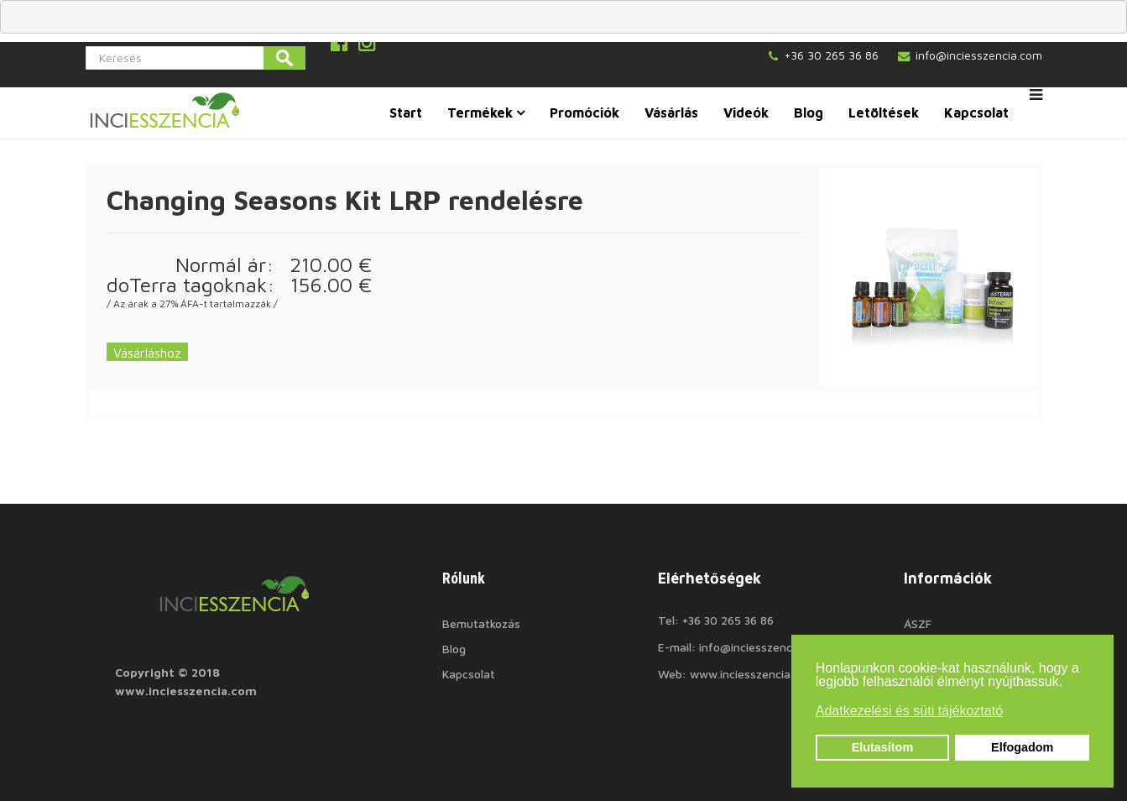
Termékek (480, 112)
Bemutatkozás (481, 623)
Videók (746, 112)
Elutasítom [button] (883, 747)
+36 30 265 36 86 (831, 55)
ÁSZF (917, 623)
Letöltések (883, 112)
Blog (808, 112)
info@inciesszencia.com (979, 55)
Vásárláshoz (147, 352)
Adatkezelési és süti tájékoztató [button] (909, 711)
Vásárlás (671, 112)
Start (405, 112)
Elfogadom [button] (1022, 747)
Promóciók (584, 112)
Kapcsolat (976, 112)
